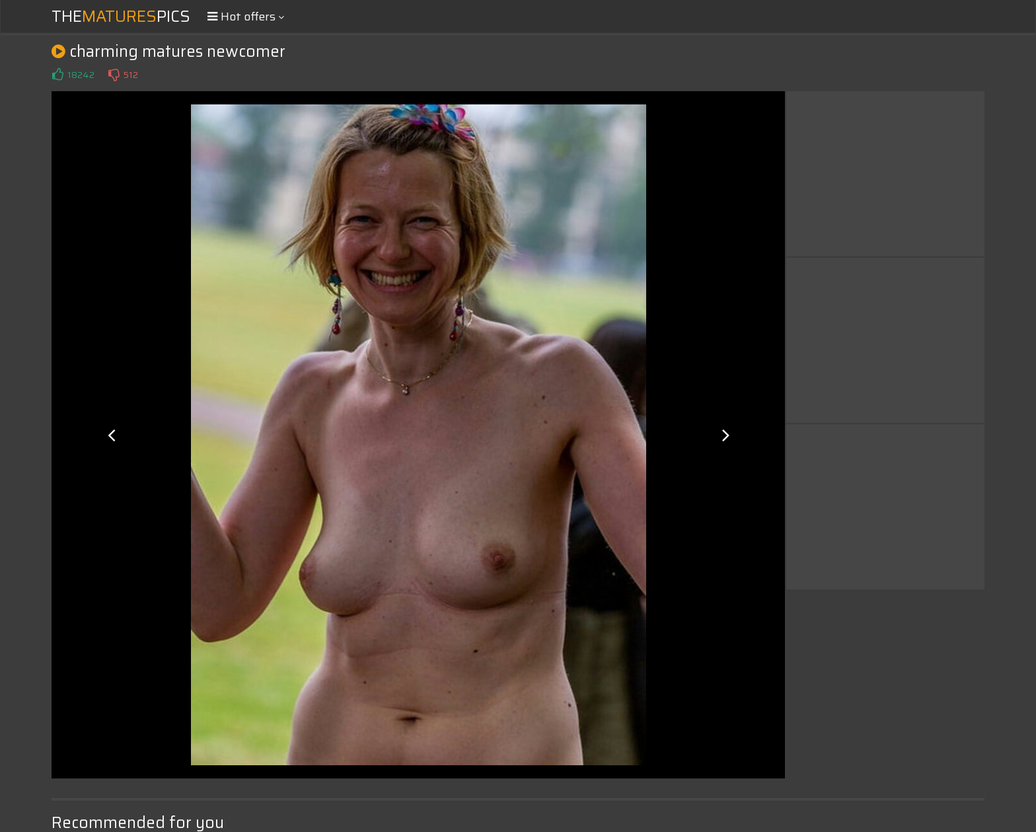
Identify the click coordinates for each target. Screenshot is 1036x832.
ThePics (121, 16)
